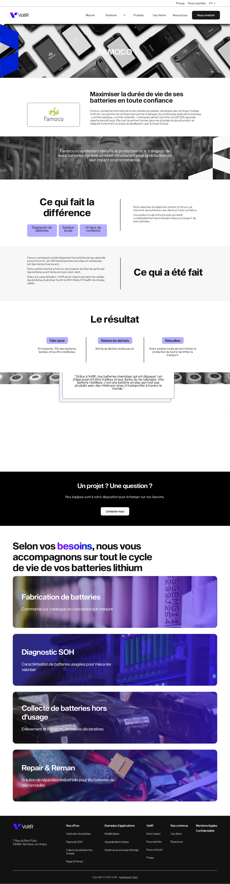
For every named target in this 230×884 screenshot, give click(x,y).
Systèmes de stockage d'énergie (121, 849)
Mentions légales (206, 825)
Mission (90, 15)
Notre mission (153, 833)
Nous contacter (154, 849)
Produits (139, 15)
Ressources (180, 15)
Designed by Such (128, 877)
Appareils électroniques (117, 841)
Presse (180, 3)
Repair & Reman (74, 861)
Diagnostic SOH (74, 841)
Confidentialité (205, 830)
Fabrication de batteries (78, 833)
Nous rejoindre (197, 3)
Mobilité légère (112, 833)
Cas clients (159, 15)
